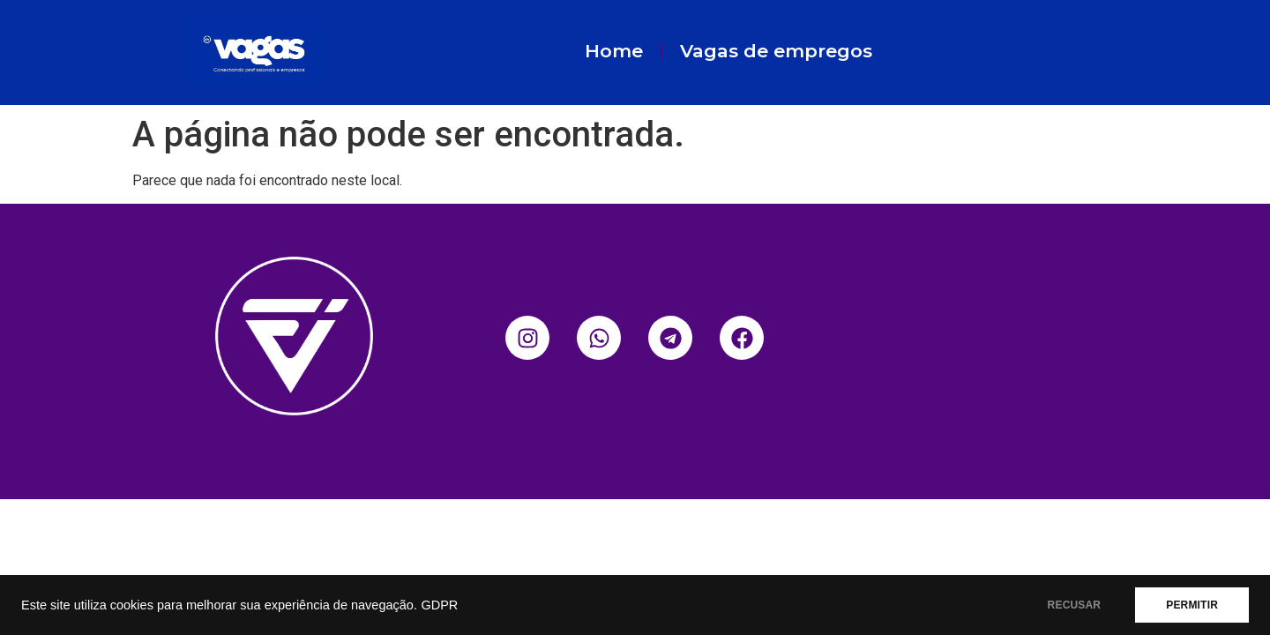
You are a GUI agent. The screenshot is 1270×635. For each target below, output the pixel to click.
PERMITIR (1192, 605)
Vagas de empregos (776, 51)
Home (614, 51)
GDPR (439, 605)
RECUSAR (1075, 605)
